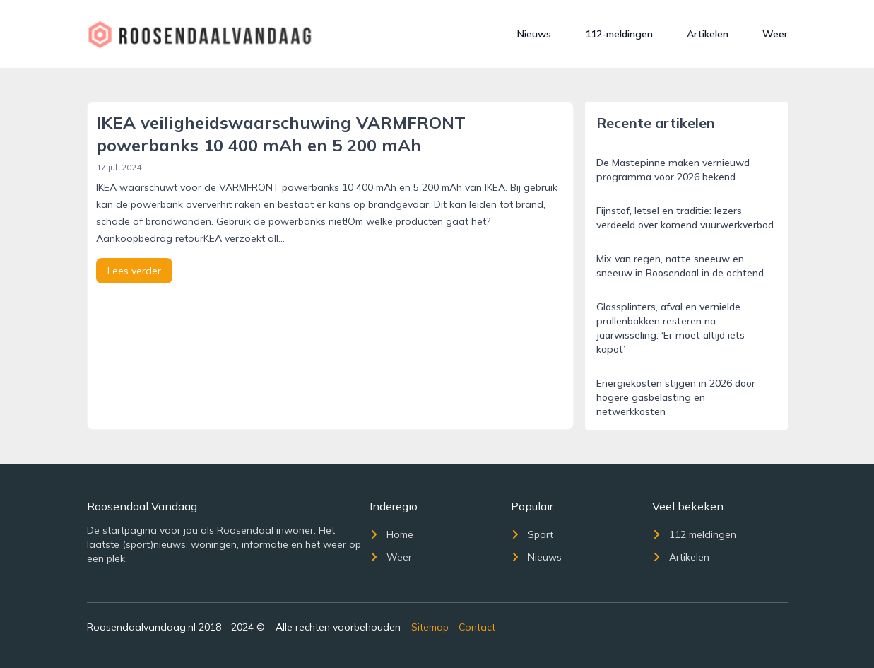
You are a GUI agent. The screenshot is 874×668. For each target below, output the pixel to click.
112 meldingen (694, 534)
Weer (775, 34)
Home (391, 534)
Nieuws (534, 34)
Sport (532, 534)
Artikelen (707, 34)
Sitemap (430, 627)
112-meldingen (619, 34)
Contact (477, 627)
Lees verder (134, 270)
